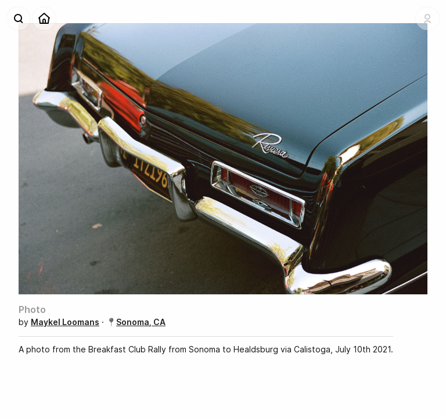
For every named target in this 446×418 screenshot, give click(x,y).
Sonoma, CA (141, 322)
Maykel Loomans (65, 322)
